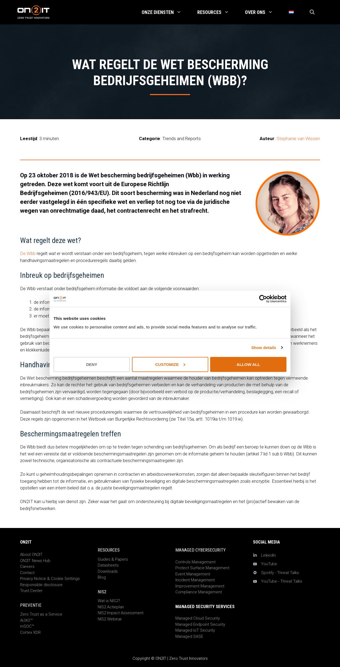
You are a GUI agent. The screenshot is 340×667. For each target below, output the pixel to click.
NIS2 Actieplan (111, 607)
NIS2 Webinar (110, 619)
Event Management (192, 574)
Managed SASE (189, 636)
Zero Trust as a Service (41, 614)
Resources (217, 12)
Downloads (108, 571)
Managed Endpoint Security (200, 624)
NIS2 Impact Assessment (120, 612)
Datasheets (108, 565)
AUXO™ (26, 620)
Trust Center (31, 590)
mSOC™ (27, 626)
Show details (263, 347)
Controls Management (195, 562)
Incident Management (195, 580)
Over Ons (263, 12)
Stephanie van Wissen (298, 138)
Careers (27, 566)
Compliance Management (198, 592)
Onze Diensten (165, 12)
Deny (91, 364)
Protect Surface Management (202, 567)
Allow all (248, 364)
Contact (27, 572)
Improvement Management (199, 586)
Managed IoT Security (195, 630)
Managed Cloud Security (197, 618)
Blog (102, 577)
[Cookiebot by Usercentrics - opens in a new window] (263, 299)
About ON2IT (31, 554)
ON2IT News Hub (35, 560)
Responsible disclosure (41, 584)
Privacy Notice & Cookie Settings (50, 578)
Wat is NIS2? (109, 600)
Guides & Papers (113, 559)
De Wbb (28, 253)
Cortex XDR (30, 632)
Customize (170, 364)
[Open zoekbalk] (312, 12)
